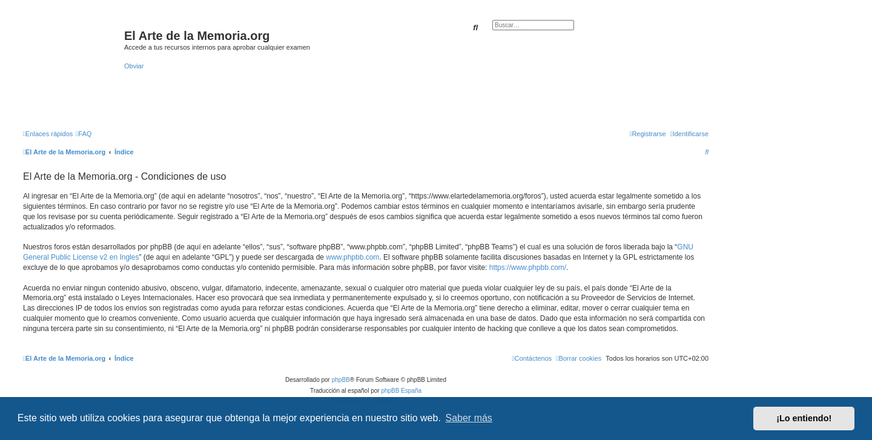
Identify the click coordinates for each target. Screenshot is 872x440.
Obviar (134, 66)
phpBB (341, 379)
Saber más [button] (469, 418)
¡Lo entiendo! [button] (803, 418)
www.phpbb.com (352, 257)
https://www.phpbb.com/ (527, 267)
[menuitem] (83, 133)
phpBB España (401, 390)
